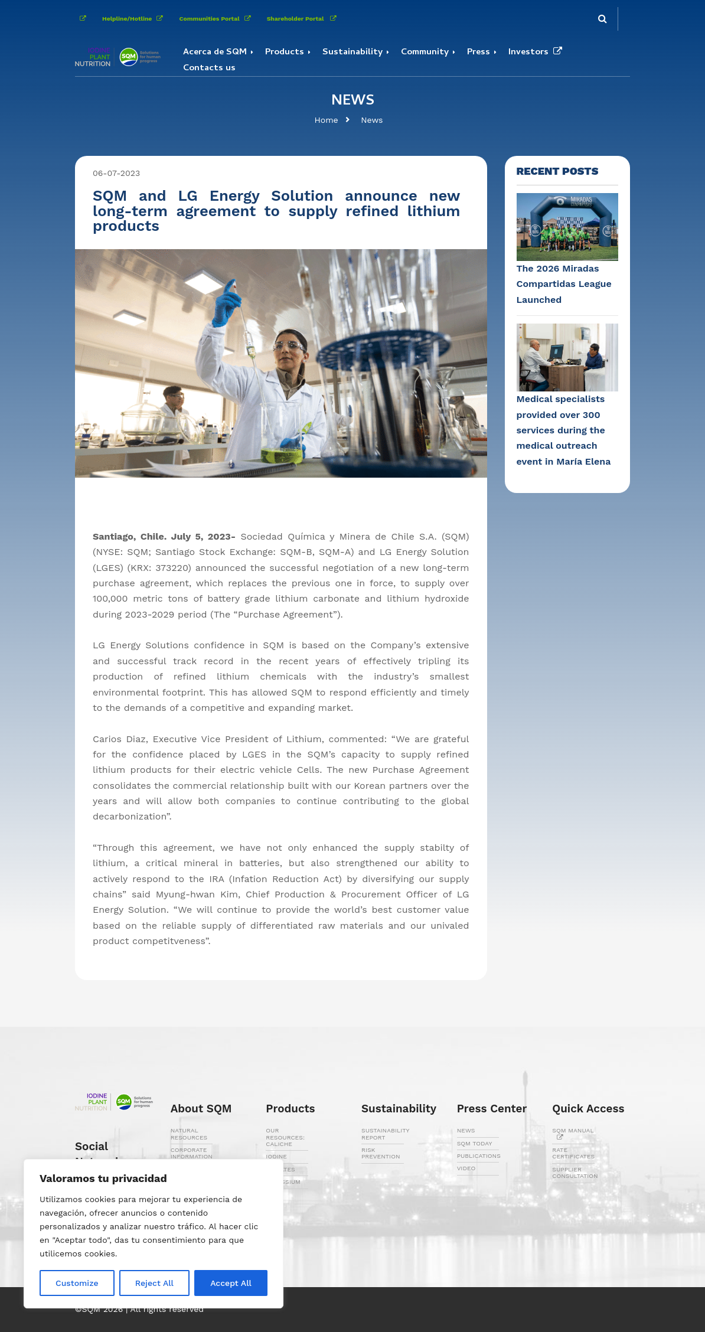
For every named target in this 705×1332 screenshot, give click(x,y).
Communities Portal (216, 18)
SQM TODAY (474, 1143)
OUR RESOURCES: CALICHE (285, 1137)
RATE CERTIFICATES (573, 1153)
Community (425, 52)
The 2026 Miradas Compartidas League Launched (564, 284)
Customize (77, 1283)
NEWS (466, 1130)
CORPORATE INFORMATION (192, 1153)
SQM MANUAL (572, 1134)
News (372, 120)
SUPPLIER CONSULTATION (575, 1173)
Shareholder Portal (304, 18)
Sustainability (352, 52)
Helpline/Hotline (134, 18)
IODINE (276, 1156)
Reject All (154, 1283)
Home (326, 120)
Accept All (231, 1283)
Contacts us (209, 68)
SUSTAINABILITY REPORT (385, 1134)
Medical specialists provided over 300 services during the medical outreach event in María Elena (564, 429)
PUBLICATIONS (479, 1156)
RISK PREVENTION (380, 1153)
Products (284, 52)
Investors (537, 52)
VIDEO (466, 1168)
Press (478, 52)
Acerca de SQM (215, 52)
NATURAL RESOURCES (189, 1134)
